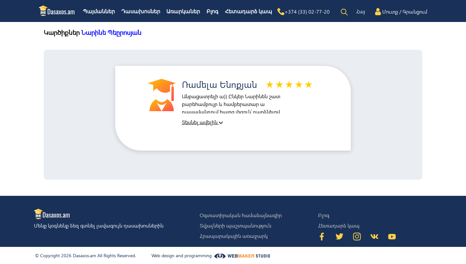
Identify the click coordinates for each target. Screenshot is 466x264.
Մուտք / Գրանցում (404, 11)
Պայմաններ (99, 11)
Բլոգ (212, 11)
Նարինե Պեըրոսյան (111, 32)
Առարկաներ (183, 11)
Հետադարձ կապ (248, 11)
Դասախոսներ (140, 11)
